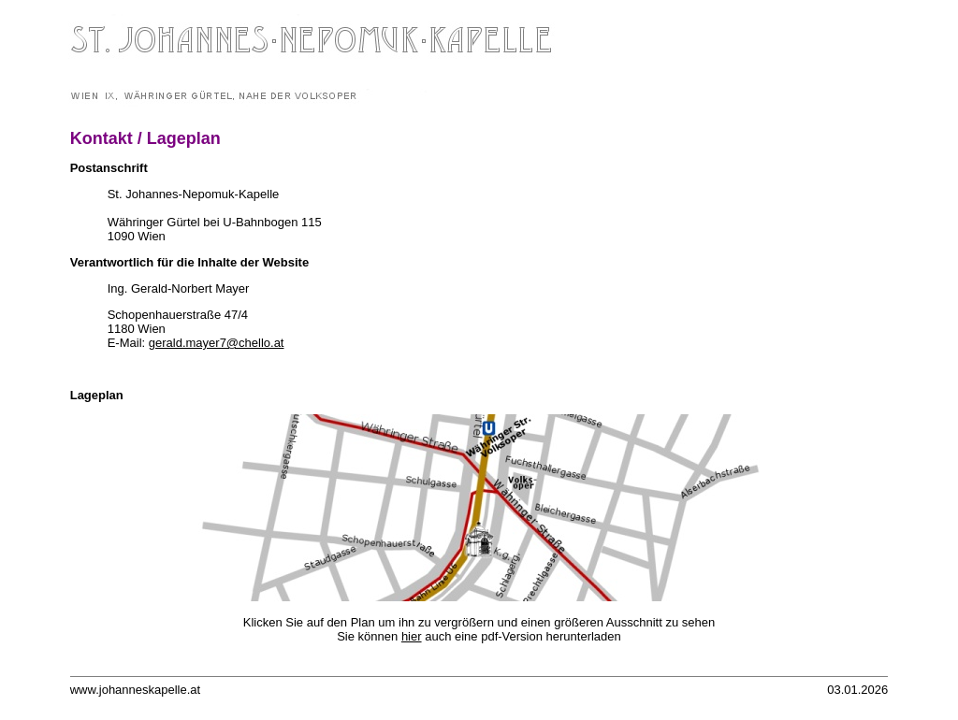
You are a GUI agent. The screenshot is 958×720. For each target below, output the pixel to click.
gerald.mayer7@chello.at (216, 343)
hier (411, 636)
